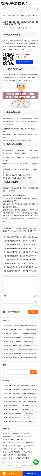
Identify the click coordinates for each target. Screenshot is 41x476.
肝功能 (6, 439)
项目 (23, 449)
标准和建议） (23, 455)
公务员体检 (8, 436)
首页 (4, 15)
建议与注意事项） (10, 458)
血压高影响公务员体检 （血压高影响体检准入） (20, 357)
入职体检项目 (29, 446)
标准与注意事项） (25, 458)
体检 (13, 439)
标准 (5, 449)
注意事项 (27, 433)
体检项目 (21, 439)
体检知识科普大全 (13, 15)
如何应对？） (14, 449)
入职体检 (17, 433)
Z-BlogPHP (17, 465)
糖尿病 (6, 446)
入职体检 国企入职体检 (23, 436)
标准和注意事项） (10, 455)
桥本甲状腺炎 (28, 443)
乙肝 (19, 443)
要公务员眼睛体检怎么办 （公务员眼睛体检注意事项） (22, 271)
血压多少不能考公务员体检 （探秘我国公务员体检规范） (20, 231)
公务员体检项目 (16, 446)
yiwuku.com (31, 465)
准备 (5, 452)
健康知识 (7, 433)
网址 (36, 306)
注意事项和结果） (16, 452)
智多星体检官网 (15, 3)
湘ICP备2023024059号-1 (20, 468)
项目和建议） (29, 452)
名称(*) (35, 296)
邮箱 (36, 301)
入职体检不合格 (9, 443)
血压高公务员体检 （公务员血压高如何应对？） (20, 349)
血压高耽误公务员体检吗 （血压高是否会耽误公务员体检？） (21, 228)
